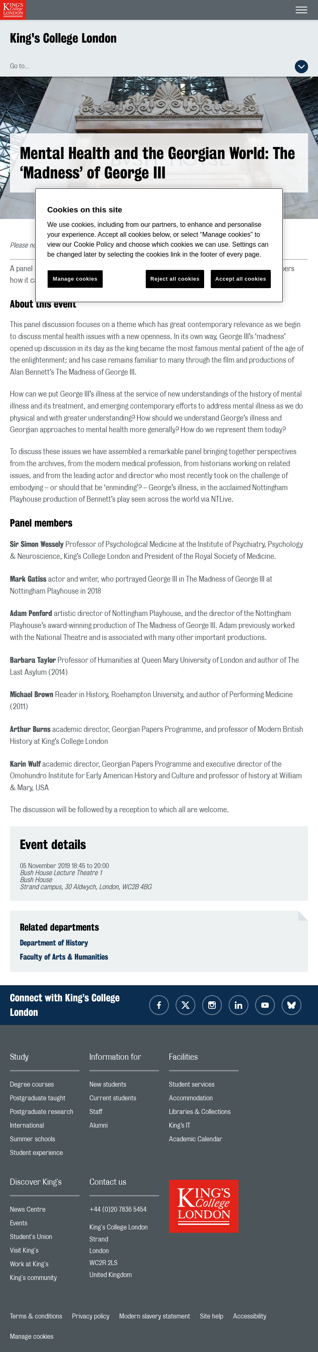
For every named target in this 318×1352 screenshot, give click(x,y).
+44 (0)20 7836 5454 (118, 1209)
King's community (45, 1280)
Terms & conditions (36, 1316)
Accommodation (203, 1100)
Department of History (54, 942)
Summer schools (45, 1141)
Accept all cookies (240, 279)
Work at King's (45, 1266)
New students (124, 1086)
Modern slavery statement (154, 1316)
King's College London (63, 38)
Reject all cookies (175, 279)
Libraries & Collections (203, 1114)
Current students (124, 1100)
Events (45, 1225)
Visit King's (45, 1252)
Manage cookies (31, 1336)
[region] (159, 245)
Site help (211, 1316)
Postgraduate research (45, 1114)
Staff (124, 1114)
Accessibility (249, 1316)
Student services (203, 1086)
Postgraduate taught (45, 1100)
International (45, 1127)
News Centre (45, 1211)
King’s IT (203, 1127)
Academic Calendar (203, 1141)
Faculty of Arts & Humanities (64, 956)
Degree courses (45, 1086)
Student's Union (45, 1239)
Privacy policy (90, 1316)
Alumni (124, 1127)
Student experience (45, 1155)
